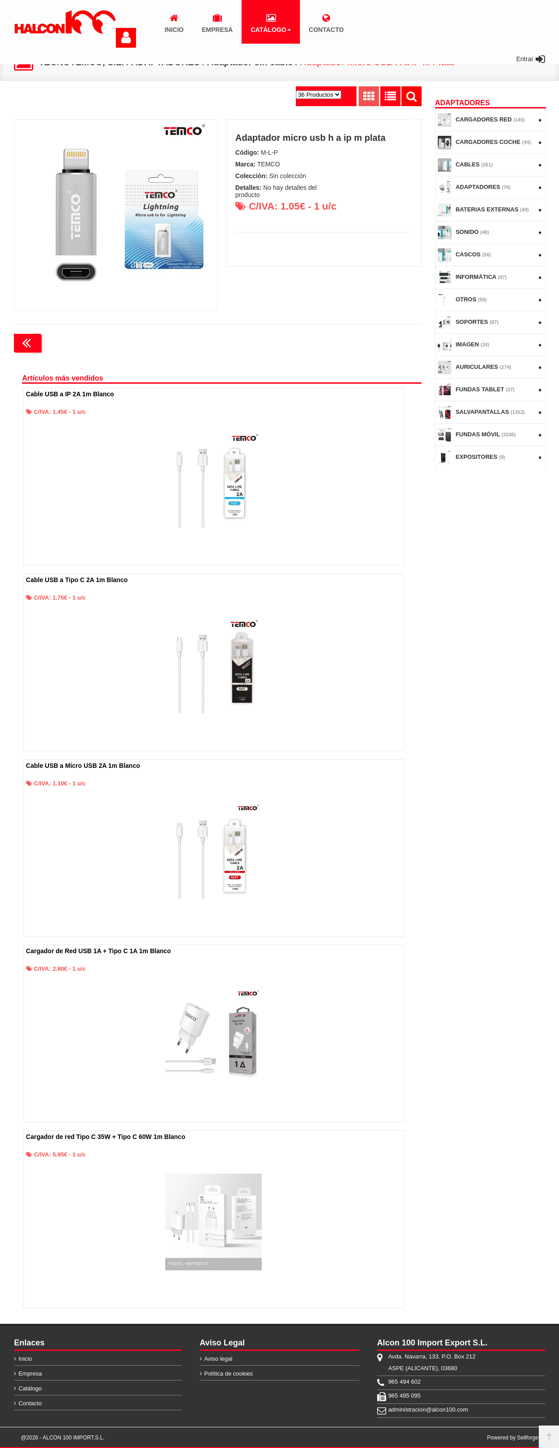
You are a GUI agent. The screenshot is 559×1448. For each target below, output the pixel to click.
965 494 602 (404, 1381)
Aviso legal (218, 1358)
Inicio (25, 1358)
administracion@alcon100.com (428, 1409)
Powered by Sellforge (512, 1438)
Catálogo (30, 1388)
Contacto (30, 1403)
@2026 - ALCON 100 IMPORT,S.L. (63, 1438)
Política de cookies (228, 1373)
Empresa (30, 1373)
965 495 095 (404, 1395)
